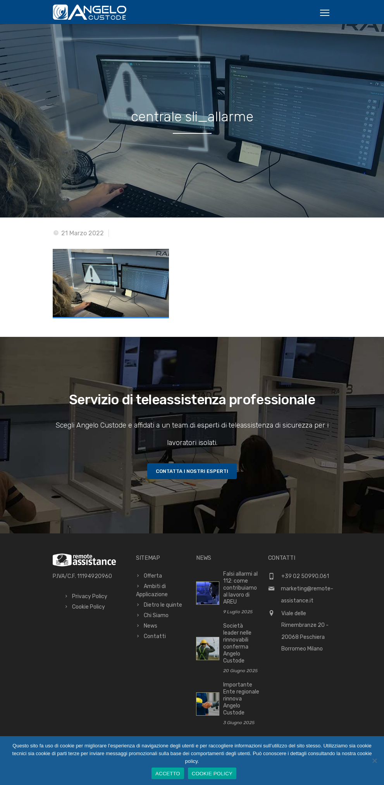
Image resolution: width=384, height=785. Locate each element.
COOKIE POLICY (212, 773)
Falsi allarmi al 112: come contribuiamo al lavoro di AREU (240, 588)
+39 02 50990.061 (305, 576)
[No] (374, 760)
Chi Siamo (156, 615)
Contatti (155, 636)
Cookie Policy (88, 607)
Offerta (153, 576)
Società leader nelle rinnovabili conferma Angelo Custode (237, 643)
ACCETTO (167, 773)
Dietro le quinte (163, 605)
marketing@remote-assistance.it (307, 594)
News (150, 626)
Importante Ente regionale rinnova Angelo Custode (241, 698)
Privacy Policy (89, 596)
